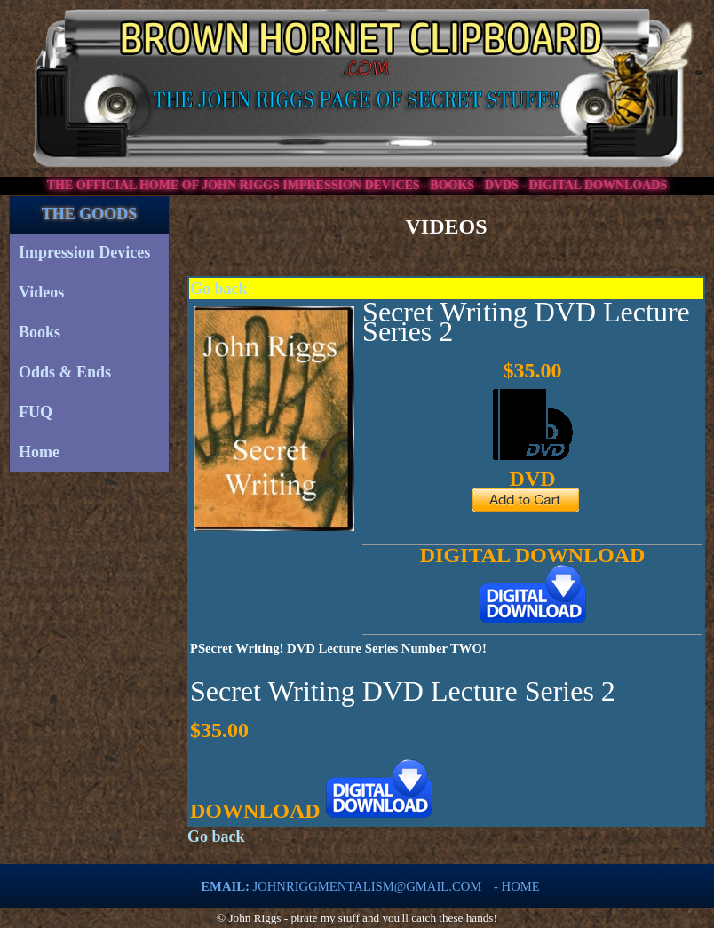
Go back (219, 288)
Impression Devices (84, 252)
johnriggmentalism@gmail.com (367, 886)
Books (39, 332)
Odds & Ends (65, 372)
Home (39, 452)
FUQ (35, 412)
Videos (41, 292)
